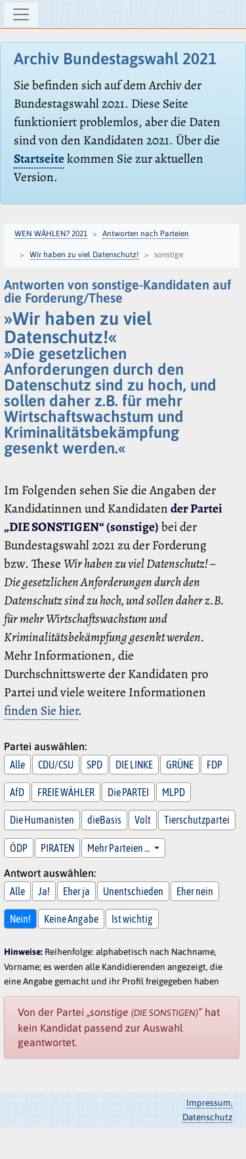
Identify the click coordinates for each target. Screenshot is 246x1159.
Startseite (39, 158)
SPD (94, 764)
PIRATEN (57, 848)
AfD (17, 792)
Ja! (44, 891)
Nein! (20, 919)
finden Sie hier (41, 710)
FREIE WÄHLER (65, 792)
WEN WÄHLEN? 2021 (50, 233)
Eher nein (194, 891)
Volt (142, 820)
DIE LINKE (134, 764)
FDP (214, 764)
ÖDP (19, 848)
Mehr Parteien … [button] (119, 848)
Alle (17, 764)
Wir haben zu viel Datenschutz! (84, 254)
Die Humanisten (42, 820)
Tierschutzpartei (197, 820)
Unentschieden (133, 891)
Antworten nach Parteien (145, 233)
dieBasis (104, 820)
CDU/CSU (55, 764)
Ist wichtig (132, 919)
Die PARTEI (128, 792)
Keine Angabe (71, 919)
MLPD (173, 792)
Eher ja (76, 891)
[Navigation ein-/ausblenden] (21, 14)
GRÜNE (180, 764)
